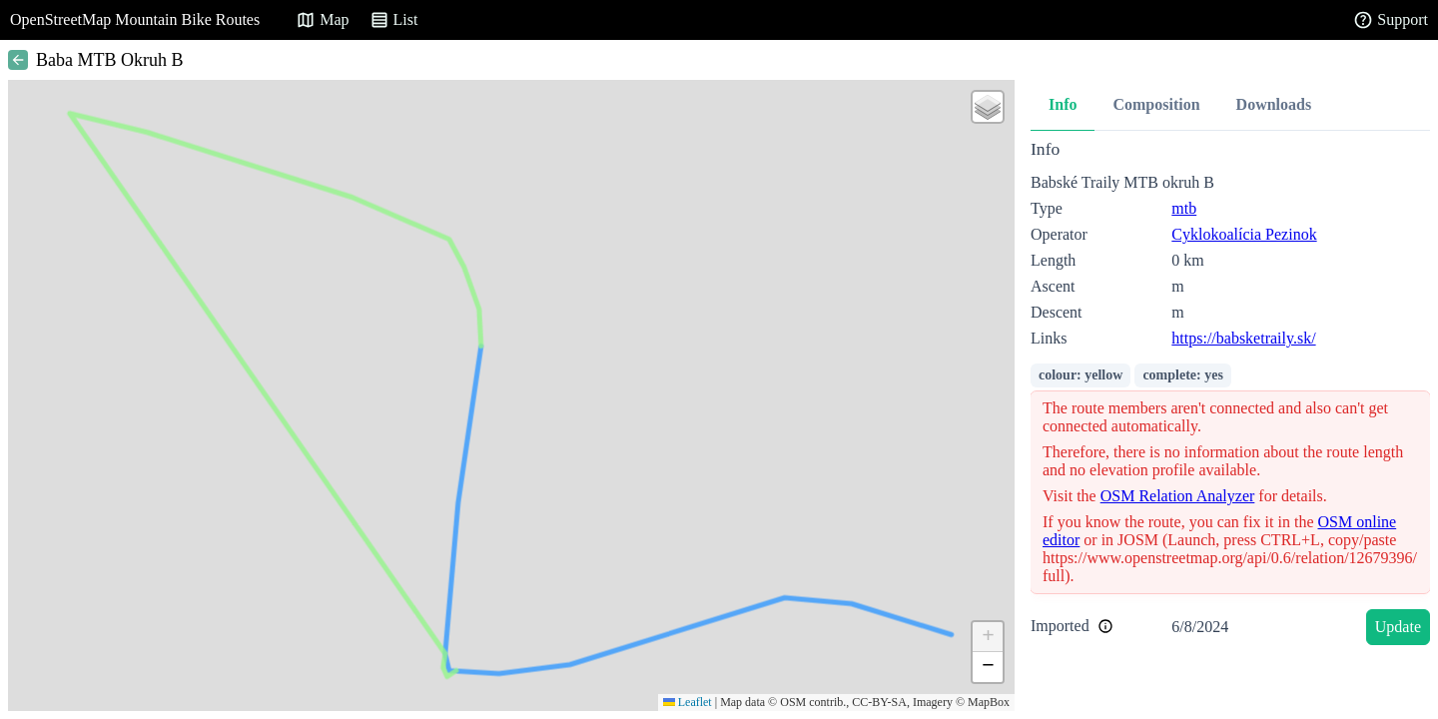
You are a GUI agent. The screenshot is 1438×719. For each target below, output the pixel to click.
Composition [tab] (1155, 104)
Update (1398, 626)
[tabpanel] (1230, 396)
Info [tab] (1063, 104)
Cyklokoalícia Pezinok (1243, 234)
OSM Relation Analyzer (1177, 495)
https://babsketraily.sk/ (1243, 338)
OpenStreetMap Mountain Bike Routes (135, 19)
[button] (988, 107)
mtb (1183, 208)
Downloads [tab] (1274, 104)
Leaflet (687, 702)
